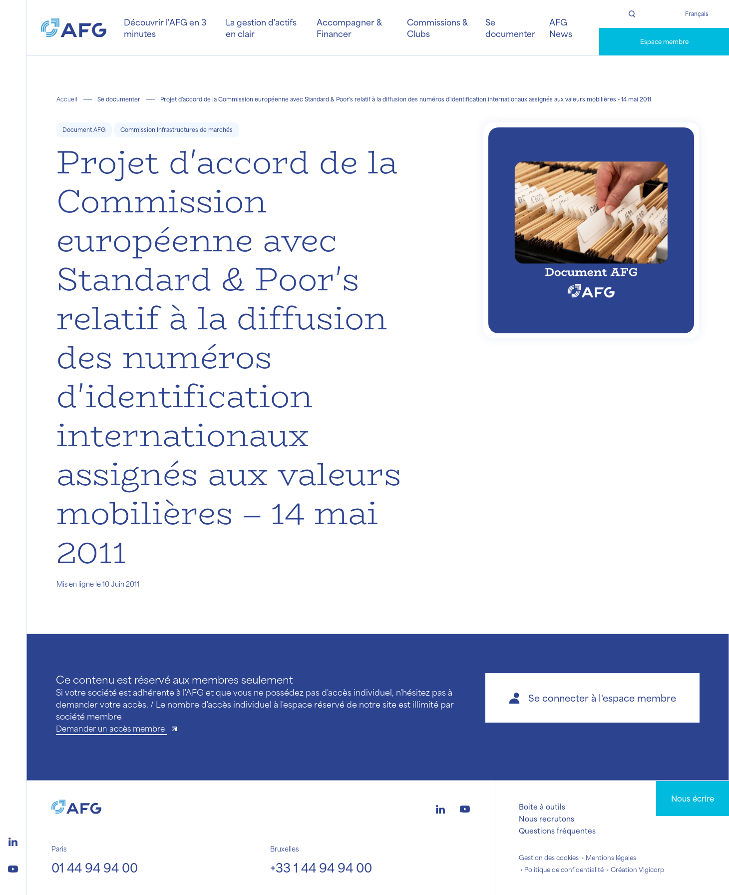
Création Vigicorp (637, 870)
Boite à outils (542, 806)
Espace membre (664, 41)
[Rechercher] (631, 14)
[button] (592, 698)
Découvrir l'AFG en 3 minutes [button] (165, 27)
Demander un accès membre (111, 728)
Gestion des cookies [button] (549, 858)
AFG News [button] (560, 27)
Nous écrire (692, 798)
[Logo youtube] (13, 867)
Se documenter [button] (510, 27)
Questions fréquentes (557, 830)
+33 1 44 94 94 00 (321, 868)
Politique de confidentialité (564, 870)
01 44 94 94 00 (94, 868)
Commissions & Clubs (437, 27)
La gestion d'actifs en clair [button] (261, 27)
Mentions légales (611, 858)
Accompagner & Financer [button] (349, 27)
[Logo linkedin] (12, 840)
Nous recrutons (546, 818)
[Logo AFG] (73, 27)
